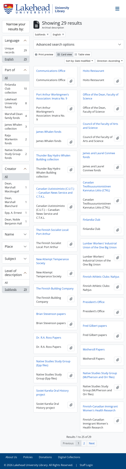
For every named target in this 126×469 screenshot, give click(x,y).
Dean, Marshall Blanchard (16, 202)
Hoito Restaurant (93, 71)
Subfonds (16, 290)
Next (92, 443)
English (16, 59)
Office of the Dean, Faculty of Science (100, 96)
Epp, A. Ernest (16, 213)
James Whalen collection (16, 126)
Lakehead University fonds (16, 103)
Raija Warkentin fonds (16, 139)
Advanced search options (55, 44)
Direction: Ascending (109, 60)
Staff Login (86, 465)
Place (9, 246)
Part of (10, 70)
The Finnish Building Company (55, 288)
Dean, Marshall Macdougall (16, 187)
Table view (82, 54)
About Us (11, 457)
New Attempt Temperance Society (52, 261)
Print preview (44, 54)
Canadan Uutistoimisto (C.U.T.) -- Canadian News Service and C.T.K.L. (55, 192)
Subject (10, 258)
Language (12, 40)
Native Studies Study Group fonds (16, 154)
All (6, 78)
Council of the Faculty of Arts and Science (100, 126)
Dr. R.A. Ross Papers (48, 337)
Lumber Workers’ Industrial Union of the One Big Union (100, 245)
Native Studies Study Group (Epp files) (53, 363)
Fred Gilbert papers (95, 326)
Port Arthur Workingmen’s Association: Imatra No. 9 (52, 96)
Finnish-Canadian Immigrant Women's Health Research (100, 408)
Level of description (13, 273)
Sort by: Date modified (78, 60)
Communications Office (50, 71)
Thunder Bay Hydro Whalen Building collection (53, 157)
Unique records (16, 50)
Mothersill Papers (94, 349)
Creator (10, 168)
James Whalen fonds (48, 132)
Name (9, 234)
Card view (64, 54)
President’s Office (94, 302)
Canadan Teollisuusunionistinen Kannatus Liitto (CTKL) (97, 186)
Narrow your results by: (15, 26)
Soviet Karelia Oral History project (52, 392)
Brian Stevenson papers (51, 314)
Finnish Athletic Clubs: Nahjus (101, 276)
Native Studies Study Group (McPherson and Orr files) (100, 375)
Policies (28, 457)
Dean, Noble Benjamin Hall (16, 221)
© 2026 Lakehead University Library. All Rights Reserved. (38, 465)
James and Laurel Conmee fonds (99, 155)
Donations (45, 457)
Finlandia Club (91, 219)
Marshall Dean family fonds (16, 116)
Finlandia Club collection (16, 88)
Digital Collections (69, 457)
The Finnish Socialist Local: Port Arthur (52, 232)
